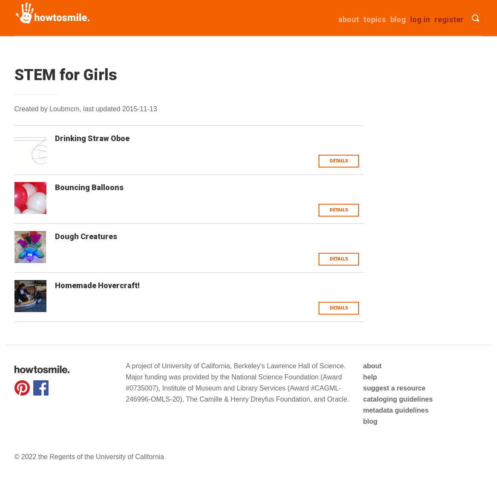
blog (370, 421)
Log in (420, 19)
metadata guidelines (395, 410)
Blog (398, 19)
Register (449, 19)
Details (339, 161)
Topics (374, 19)
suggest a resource (394, 388)
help (370, 377)
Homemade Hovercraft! (97, 285)
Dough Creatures (86, 236)
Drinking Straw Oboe (92, 138)
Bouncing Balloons (89, 187)
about (348, 19)
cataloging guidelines (398, 399)
